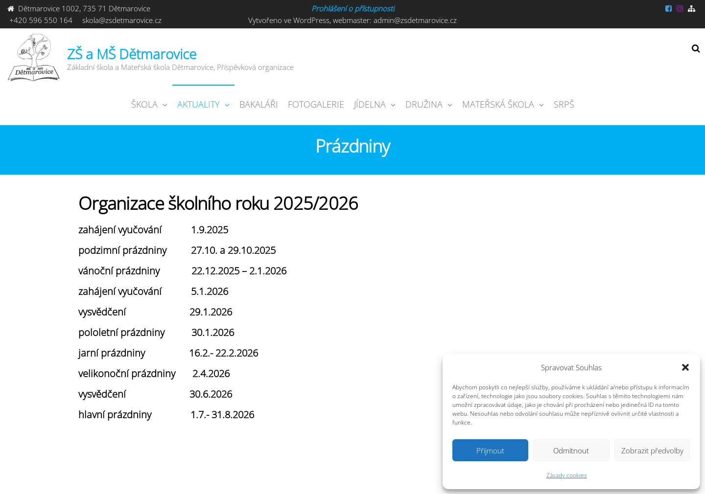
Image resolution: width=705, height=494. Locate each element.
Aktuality (198, 104)
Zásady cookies (566, 475)
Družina (424, 104)
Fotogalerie (316, 104)
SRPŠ (564, 104)
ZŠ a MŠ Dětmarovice (131, 54)
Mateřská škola (498, 104)
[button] (685, 367)
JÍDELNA (370, 104)
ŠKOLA (144, 104)
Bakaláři (258, 104)
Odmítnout (571, 450)
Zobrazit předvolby (652, 450)
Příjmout (490, 450)
